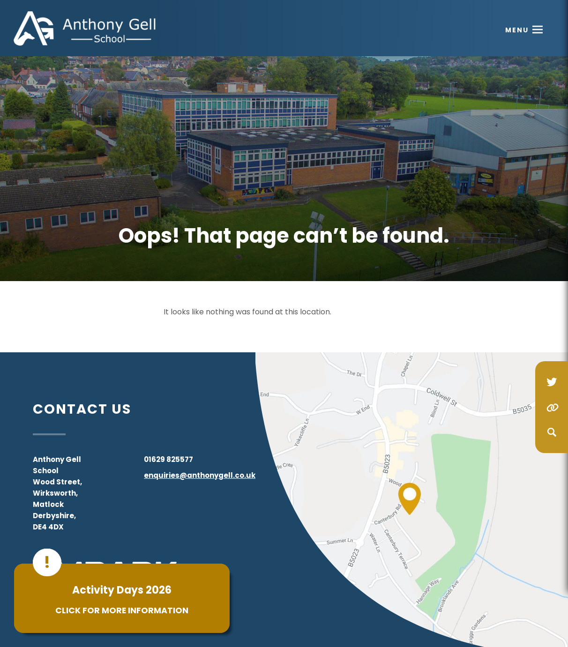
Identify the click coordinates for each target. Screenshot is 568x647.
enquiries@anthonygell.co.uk (199, 475)
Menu (517, 30)
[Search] (551, 432)
